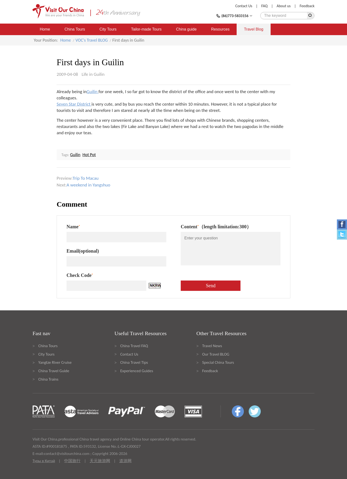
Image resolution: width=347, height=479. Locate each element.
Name (73, 226)
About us (284, 6)
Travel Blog (253, 29)
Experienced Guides (136, 370)
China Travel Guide (53, 370)
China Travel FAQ (134, 345)
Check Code (80, 275)
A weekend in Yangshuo (88, 185)
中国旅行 (72, 460)
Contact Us (243, 6)
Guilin (93, 91)
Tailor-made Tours (146, 29)
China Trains (48, 379)
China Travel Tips (134, 362)
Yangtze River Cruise (55, 362)
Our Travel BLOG (215, 354)
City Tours (108, 29)
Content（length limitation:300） (216, 226)
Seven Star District (74, 104)
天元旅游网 (100, 460)
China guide (186, 29)
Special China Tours (218, 362)
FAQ (264, 6)
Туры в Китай (44, 460)
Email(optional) (83, 251)
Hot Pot (89, 154)
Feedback (307, 6)
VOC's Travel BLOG (91, 40)
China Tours (75, 29)
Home (45, 29)
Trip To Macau (86, 178)
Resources (220, 29)
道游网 (125, 460)
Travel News (212, 345)
